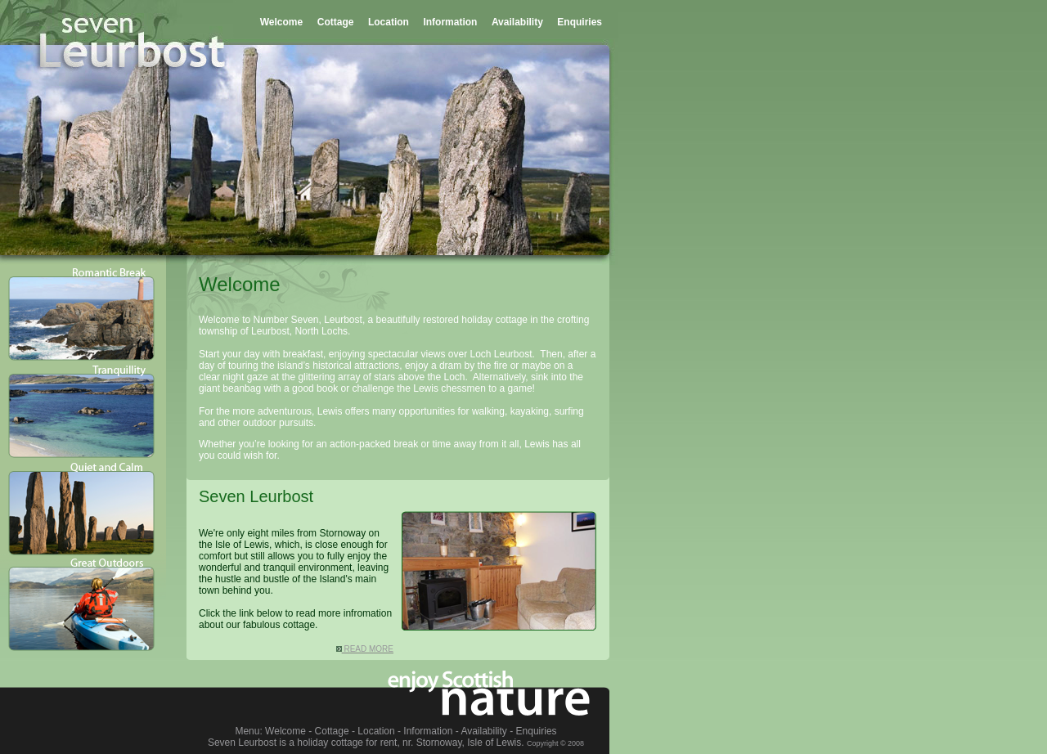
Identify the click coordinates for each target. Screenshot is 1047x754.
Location (388, 22)
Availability (517, 22)
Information (450, 22)
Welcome (281, 22)
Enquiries (579, 22)
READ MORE (364, 648)
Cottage (335, 22)
